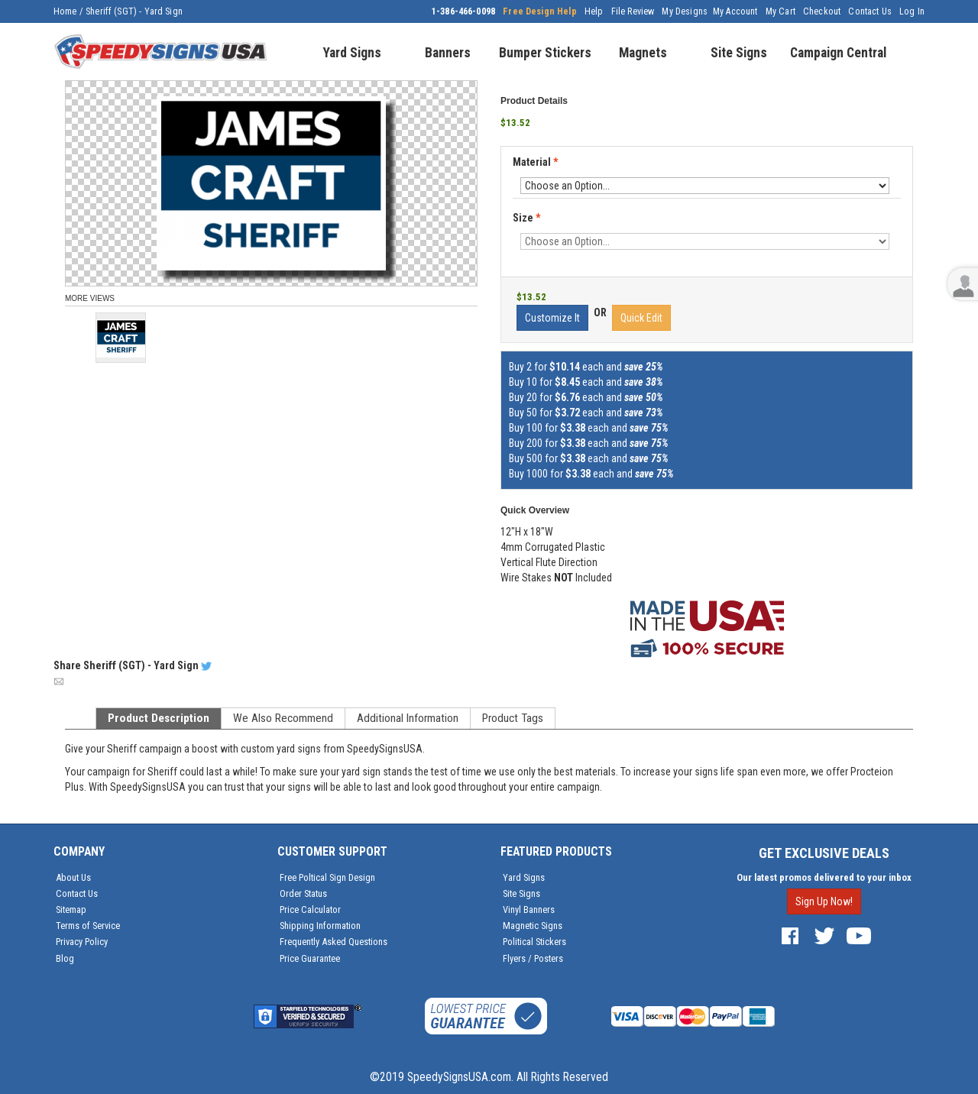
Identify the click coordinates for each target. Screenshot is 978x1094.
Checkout (821, 11)
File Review (633, 11)
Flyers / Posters (533, 958)
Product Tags (512, 718)
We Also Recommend (283, 718)
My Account (735, 11)
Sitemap (71, 909)
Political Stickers (534, 941)
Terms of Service (88, 925)
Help (594, 11)
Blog (65, 958)
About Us (73, 877)
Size (526, 218)
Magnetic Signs (532, 925)
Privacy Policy (82, 941)
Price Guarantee (310, 958)
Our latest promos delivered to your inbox (824, 877)
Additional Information (407, 718)
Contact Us (870, 11)
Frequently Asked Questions (333, 941)
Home (65, 11)
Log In (912, 11)
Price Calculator (310, 909)
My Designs (685, 11)
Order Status (303, 893)
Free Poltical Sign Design (327, 877)
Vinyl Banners (529, 909)
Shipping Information (320, 925)
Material (536, 163)
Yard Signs (524, 877)
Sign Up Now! (824, 901)
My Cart (780, 11)
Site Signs (521, 893)
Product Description (158, 718)
